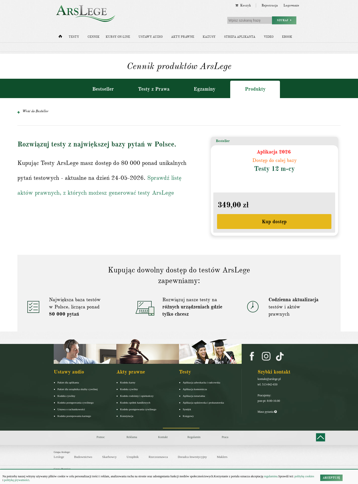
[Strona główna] (60, 37)
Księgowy (188, 415)
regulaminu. (270, 476)
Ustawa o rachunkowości (71, 409)
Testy (74, 37)
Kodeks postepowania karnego (74, 415)
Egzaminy (204, 89)
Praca (225, 437)
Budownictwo (83, 457)
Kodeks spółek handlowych (135, 402)
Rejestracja (270, 5)
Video (268, 37)
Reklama (132, 437)
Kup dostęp (274, 222)
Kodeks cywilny (66, 395)
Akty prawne (182, 37)
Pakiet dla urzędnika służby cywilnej (77, 389)
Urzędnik (132, 457)
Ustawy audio (150, 37)
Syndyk (187, 409)
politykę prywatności (16, 480)
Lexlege (59, 457)
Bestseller (103, 89)
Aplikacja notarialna (194, 395)
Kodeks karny (127, 382)
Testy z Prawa (154, 89)
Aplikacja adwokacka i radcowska (201, 382)
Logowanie (291, 5)
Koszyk (243, 5)
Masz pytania (267, 411)
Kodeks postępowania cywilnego (75, 402)
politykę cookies (304, 476)
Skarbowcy (109, 457)
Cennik (93, 37)
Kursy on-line (118, 37)
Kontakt (163, 437)
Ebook (287, 37)
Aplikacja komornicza (195, 389)
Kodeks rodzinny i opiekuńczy (137, 395)
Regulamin (194, 437)
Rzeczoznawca (158, 457)
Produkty (255, 89)
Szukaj (284, 20)
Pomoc (100, 437)
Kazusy (209, 37)
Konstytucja (126, 415)
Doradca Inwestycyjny (192, 457)
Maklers (222, 457)
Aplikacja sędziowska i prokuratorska (203, 402)
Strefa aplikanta (239, 37)
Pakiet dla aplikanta (68, 382)
